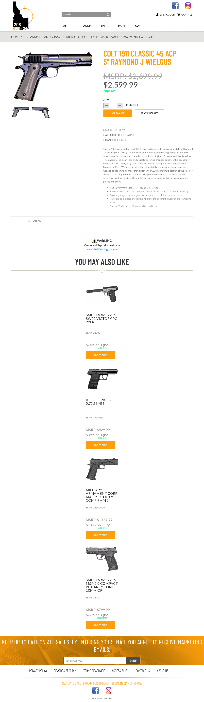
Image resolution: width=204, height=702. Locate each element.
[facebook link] (175, 5)
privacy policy (38, 670)
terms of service (94, 670)
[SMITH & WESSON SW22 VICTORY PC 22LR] (102, 294)
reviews (35, 221)
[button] (20, 112)
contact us (143, 670)
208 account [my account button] (166, 14)
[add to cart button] (103, 355)
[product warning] (102, 249)
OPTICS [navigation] (105, 26)
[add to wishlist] (149, 113)
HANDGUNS (50, 37)
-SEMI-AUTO (70, 37)
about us (162, 670)
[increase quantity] (120, 105)
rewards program (65, 670)
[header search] (108, 12)
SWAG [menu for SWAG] (139, 26)
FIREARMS (31, 37)
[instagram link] (188, 5)
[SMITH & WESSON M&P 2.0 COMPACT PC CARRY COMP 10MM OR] (102, 559)
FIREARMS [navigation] (84, 26)
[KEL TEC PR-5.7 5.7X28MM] (102, 379)
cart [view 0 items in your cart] (184, 14)
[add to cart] (117, 113)
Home (15, 37)
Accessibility (120, 670)
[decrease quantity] (106, 105)
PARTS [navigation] (122, 26)
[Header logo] (24, 15)
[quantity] (113, 105)
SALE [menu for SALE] (65, 26)
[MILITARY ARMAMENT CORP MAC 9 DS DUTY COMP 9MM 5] (102, 469)
